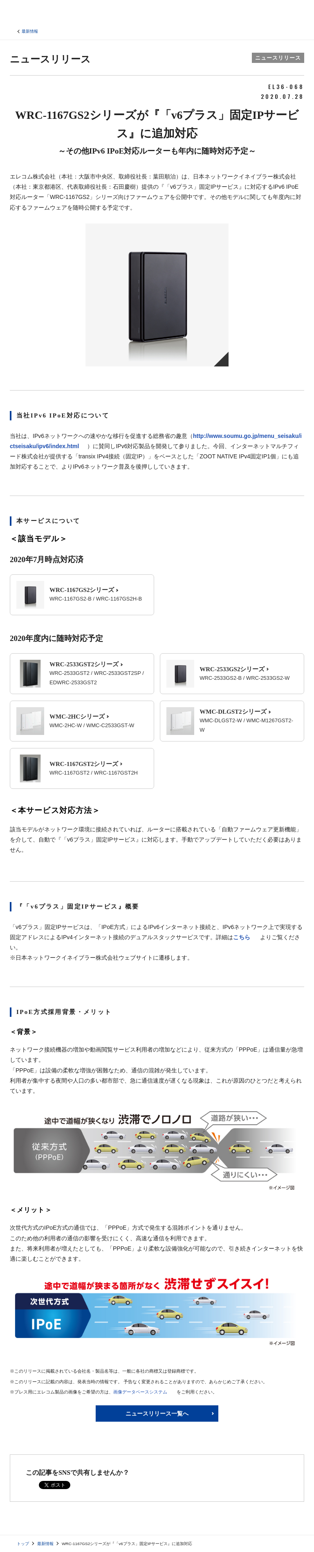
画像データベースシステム (140, 1391)
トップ (23, 1543)
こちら (241, 937)
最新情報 (30, 31)
